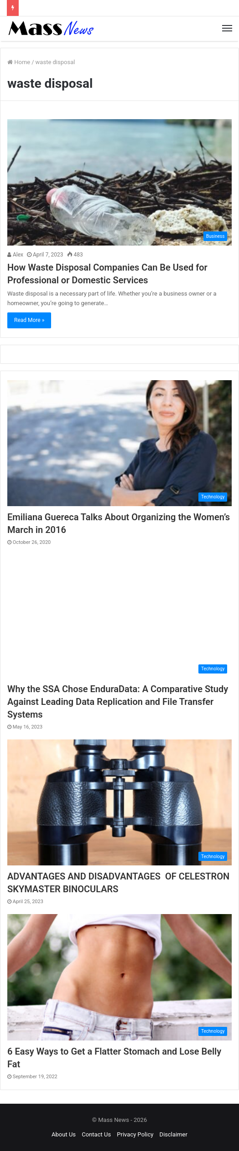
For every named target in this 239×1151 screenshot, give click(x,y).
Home (18, 62)
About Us (64, 1134)
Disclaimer (173, 1134)
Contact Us (96, 1134)
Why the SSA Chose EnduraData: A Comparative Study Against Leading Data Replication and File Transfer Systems (117, 702)
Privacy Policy (135, 1134)
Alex (15, 254)
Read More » (29, 320)
